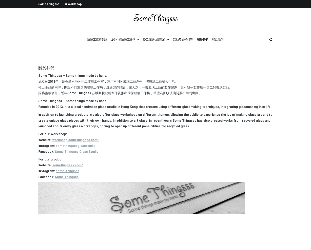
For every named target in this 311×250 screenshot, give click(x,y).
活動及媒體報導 (183, 39)
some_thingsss (67, 171)
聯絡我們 (218, 39)
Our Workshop (72, 4)
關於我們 (202, 39)
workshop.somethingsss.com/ (75, 140)
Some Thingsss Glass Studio (77, 152)
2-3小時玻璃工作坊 (123, 39)
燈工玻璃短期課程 (154, 39)
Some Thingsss (48, 4)
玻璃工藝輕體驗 (97, 39)
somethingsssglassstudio (76, 146)
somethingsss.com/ (67, 165)
